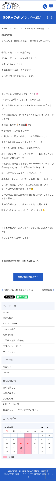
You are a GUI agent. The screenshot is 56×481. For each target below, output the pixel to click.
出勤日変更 (47, 289)
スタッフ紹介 (9, 329)
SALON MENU (10, 323)
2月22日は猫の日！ (12, 404)
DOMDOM (8, 399)
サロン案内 (8, 318)
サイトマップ (9, 351)
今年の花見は (9, 393)
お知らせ (7, 367)
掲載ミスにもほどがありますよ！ (19, 289)
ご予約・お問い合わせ (13, 340)
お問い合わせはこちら (28, 277)
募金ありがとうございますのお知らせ (21, 410)
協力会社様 (8, 335)
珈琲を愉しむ (9, 387)
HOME (4, 29)
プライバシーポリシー (13, 346)
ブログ (16, 29)
